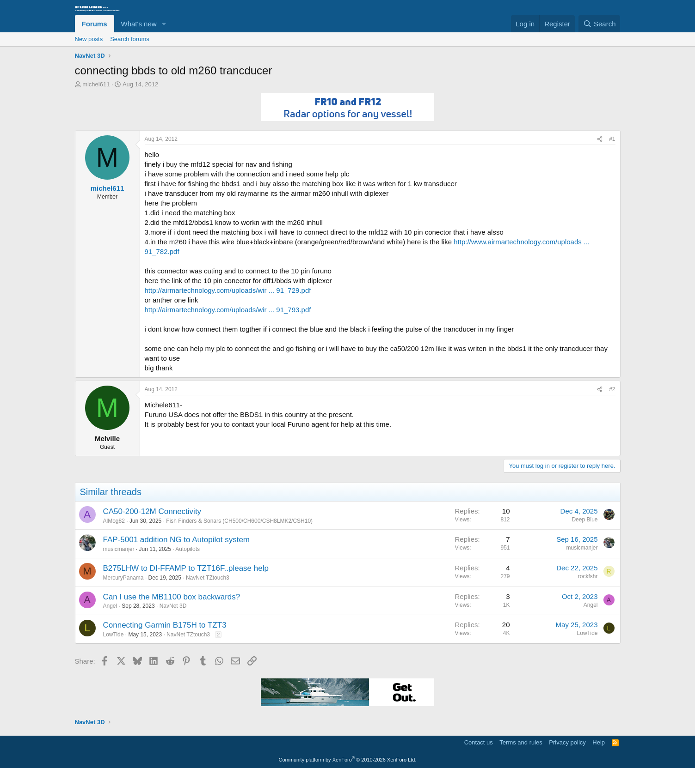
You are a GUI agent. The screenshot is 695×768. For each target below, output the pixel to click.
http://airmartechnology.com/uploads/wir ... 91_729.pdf (228, 290)
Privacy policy (567, 742)
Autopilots (187, 549)
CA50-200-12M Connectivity (152, 511)
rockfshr (588, 576)
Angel (110, 606)
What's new (139, 24)
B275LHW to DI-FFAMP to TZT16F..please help (186, 568)
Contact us (478, 742)
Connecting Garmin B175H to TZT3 (165, 625)
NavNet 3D (173, 606)
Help (598, 742)
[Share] (600, 139)
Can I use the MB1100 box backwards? (171, 597)
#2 (612, 389)
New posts (89, 39)
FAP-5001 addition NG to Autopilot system (176, 539)
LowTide (113, 634)
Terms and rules (520, 742)
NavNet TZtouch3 (207, 577)
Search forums (129, 39)
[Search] (599, 23)
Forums (94, 24)
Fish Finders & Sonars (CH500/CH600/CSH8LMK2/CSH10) (239, 521)
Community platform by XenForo (348, 759)
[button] (163, 23)
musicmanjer (119, 549)
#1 (612, 139)
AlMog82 (114, 521)
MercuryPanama (123, 577)
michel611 (96, 84)
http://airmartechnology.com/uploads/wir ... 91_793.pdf (228, 310)
